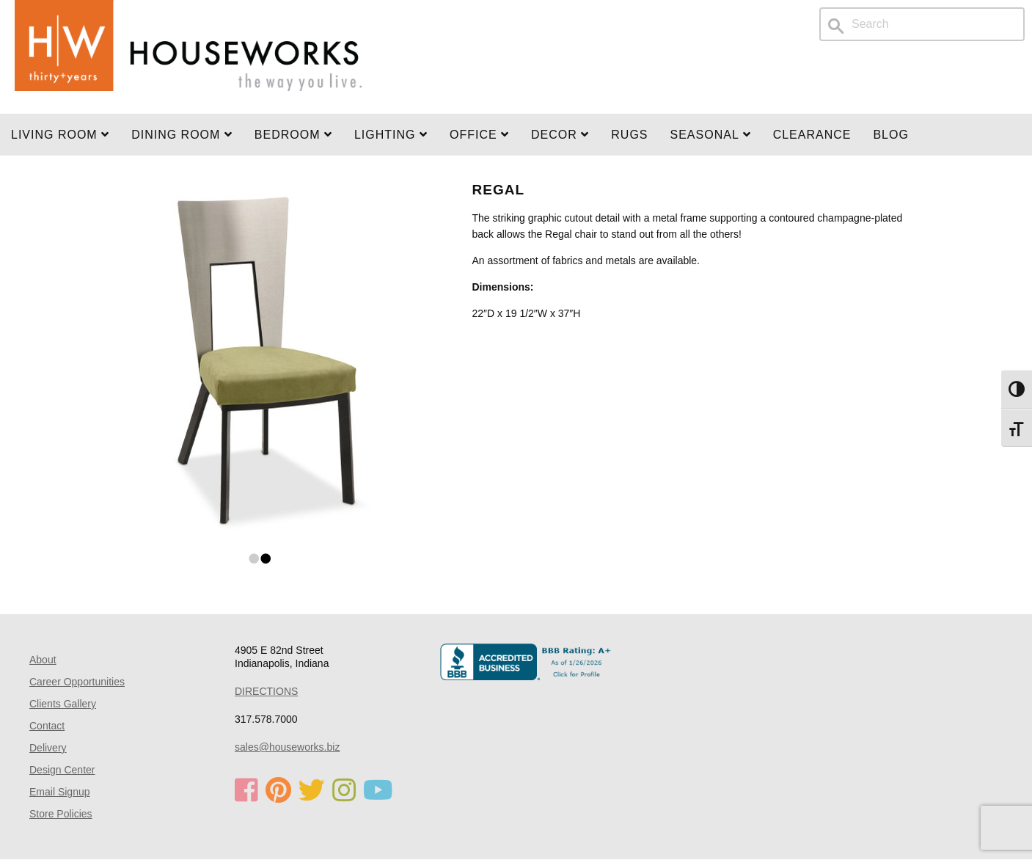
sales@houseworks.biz (287, 747)
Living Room (60, 134)
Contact (47, 726)
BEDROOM (293, 134)
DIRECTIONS (266, 691)
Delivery (48, 748)
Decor (560, 134)
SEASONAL (710, 134)
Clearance (812, 134)
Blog (890, 134)
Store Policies (60, 814)
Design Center (62, 770)
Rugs (629, 134)
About (42, 660)
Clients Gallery (62, 704)
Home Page (188, 57)
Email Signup (59, 792)
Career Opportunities (77, 682)
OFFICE (479, 134)
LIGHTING (391, 134)
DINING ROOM (182, 134)
